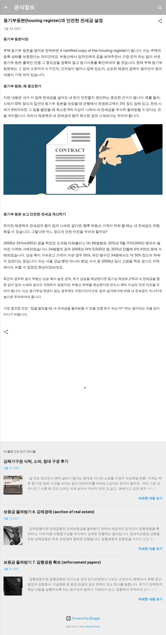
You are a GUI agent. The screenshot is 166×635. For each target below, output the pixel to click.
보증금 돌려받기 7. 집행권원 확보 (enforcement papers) (52, 562)
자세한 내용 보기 (150, 498)
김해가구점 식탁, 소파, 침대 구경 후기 (35, 461)
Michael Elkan (92, 626)
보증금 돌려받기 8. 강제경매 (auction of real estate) (48, 512)
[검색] (160, 8)
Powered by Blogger (83, 618)
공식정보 (24, 7)
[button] (160, 21)
